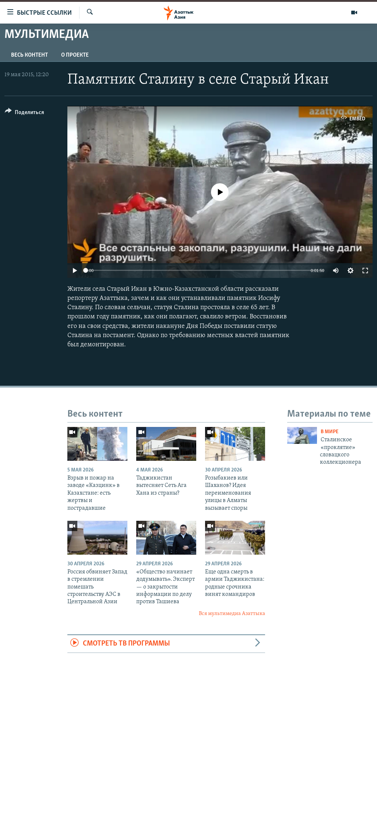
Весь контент (29, 55)
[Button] (24, 113)
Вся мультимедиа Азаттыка (232, 613)
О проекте (75, 55)
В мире (329, 432)
